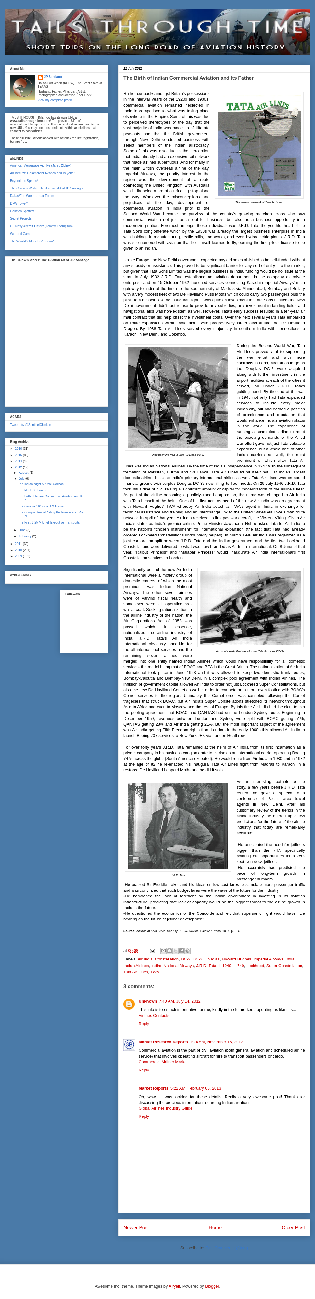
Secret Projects (21, 218)
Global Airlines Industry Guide (165, 1108)
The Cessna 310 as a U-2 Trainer (41, 506)
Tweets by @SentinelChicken (30, 424)
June (22, 530)
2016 (19, 448)
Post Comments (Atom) (226, 1247)
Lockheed (255, 965)
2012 (19, 467)
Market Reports (154, 1088)
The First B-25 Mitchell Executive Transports (49, 522)
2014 (19, 461)
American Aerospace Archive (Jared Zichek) (41, 165)
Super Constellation (284, 965)
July (22, 478)
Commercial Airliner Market (163, 1061)
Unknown (148, 1001)
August (24, 472)
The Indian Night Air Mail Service (41, 484)
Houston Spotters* (23, 211)
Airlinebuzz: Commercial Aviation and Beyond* (42, 173)
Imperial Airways (269, 959)
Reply (144, 1023)
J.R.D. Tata (206, 965)
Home (215, 1227)
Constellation (167, 959)
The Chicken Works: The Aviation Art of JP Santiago (46, 188)
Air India (145, 959)
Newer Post (136, 1227)
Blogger (212, 1286)
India (290, 959)
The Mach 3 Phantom (33, 490)
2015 (19, 455)
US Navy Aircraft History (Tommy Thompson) (41, 226)
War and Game (20, 233)
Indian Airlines (136, 965)
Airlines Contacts (154, 1015)
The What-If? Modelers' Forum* (32, 241)
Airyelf (174, 1286)
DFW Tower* (19, 203)
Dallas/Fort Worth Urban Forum (32, 196)
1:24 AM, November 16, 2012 (216, 1042)
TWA (154, 972)
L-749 (239, 965)
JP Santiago (53, 76)
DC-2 (185, 959)
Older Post (293, 1227)
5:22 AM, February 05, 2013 (195, 1088)
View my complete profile (55, 100)
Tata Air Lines (135, 972)
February (25, 536)
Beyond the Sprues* (24, 181)
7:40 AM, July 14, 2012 (180, 1001)
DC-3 (197, 959)
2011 (19, 544)
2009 (19, 556)
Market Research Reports (163, 1042)
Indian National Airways (172, 965)
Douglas (212, 959)
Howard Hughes (236, 959)
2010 (19, 550)
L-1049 (225, 965)
